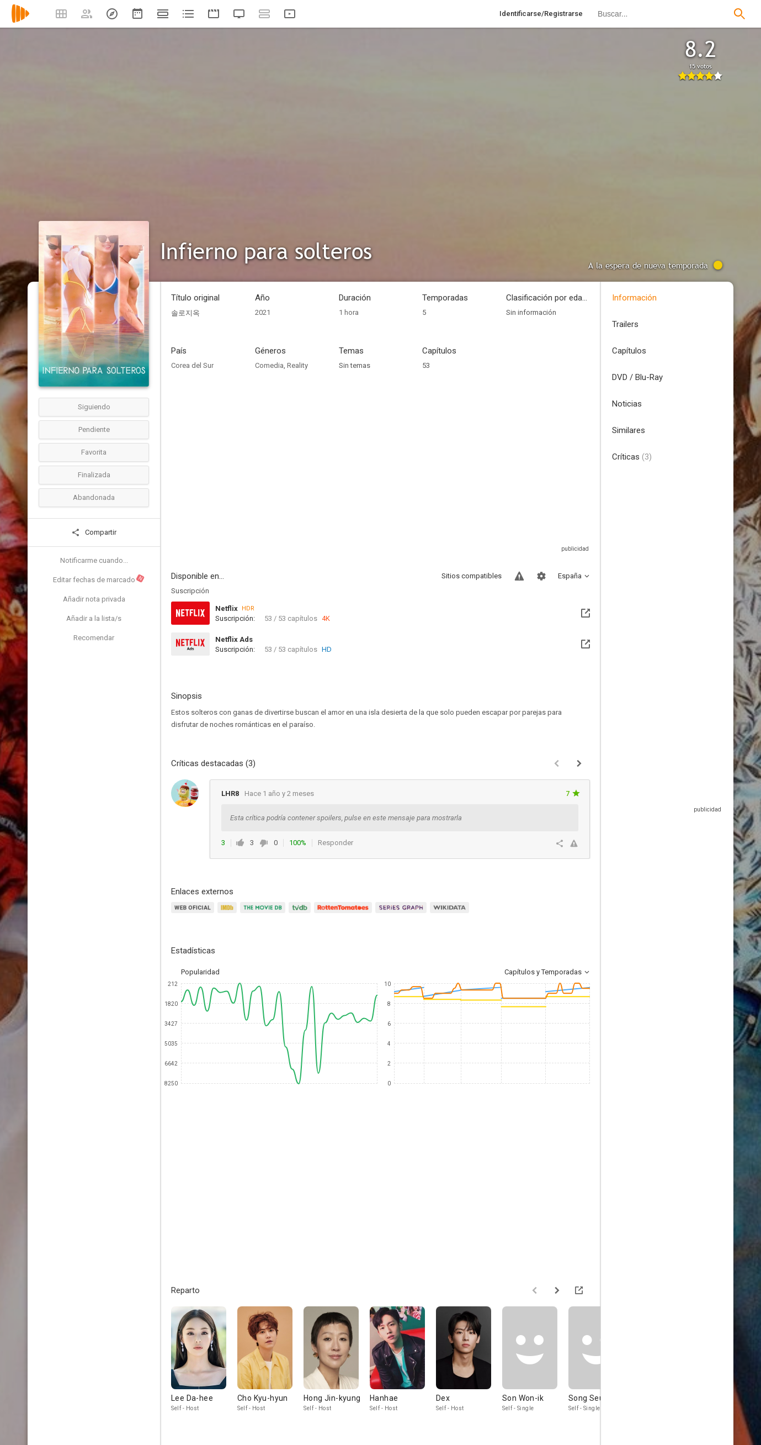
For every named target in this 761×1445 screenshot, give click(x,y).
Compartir (93, 532)
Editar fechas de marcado (99, 579)
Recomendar (93, 638)
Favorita (94, 452)
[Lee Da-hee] (204, 1359)
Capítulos (629, 351)
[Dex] (469, 1359)
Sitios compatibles (471, 576)
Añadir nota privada (94, 599)
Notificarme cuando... (94, 560)
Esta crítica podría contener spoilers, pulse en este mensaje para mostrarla (346, 818)
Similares (628, 430)
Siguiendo (94, 407)
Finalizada (94, 475)
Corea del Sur (192, 365)
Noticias (627, 404)
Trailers (625, 324)
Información (634, 298)
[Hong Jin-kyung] (337, 1359)
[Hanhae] (403, 1359)
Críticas (632, 457)
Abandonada (94, 497)
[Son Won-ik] (535, 1359)
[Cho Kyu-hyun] (270, 1359)
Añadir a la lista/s (93, 618)
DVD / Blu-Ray (637, 377)
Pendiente (94, 429)
